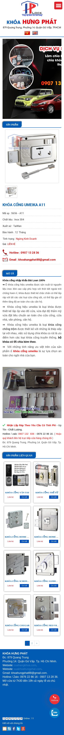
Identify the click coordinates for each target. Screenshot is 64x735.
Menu (58, 5)
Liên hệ (11, 244)
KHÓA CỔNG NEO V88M (47, 625)
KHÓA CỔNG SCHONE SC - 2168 (21, 581)
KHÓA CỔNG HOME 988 (47, 537)
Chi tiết (24, 497)
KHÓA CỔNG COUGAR (17, 625)
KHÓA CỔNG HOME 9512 (18, 537)
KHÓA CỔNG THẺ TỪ (46, 492)
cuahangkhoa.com (25, 665)
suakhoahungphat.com (27, 669)
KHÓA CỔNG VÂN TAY (17, 492)
